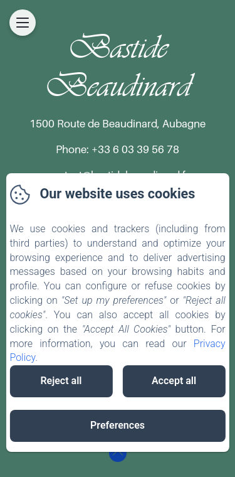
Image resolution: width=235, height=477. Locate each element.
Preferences (117, 425)
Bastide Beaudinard (117, 66)
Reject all (60, 381)
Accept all (174, 381)
